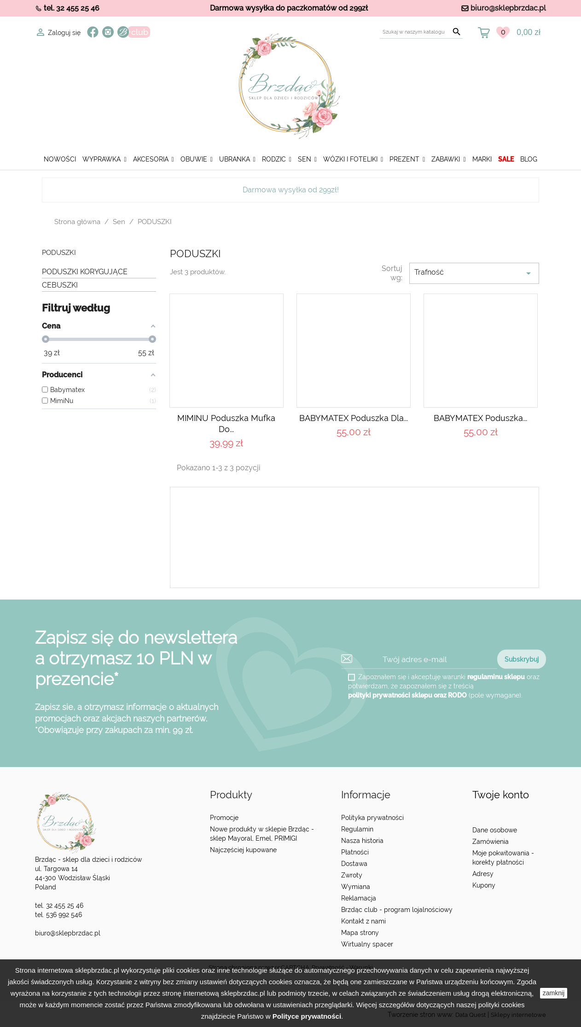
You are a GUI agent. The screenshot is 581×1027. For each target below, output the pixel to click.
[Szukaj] (421, 32)
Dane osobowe (494, 830)
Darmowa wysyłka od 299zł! (291, 189)
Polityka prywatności (372, 817)
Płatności (355, 852)
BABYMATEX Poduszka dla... (353, 418)
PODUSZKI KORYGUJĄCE (85, 271)
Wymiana (355, 886)
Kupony (483, 885)
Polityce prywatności (307, 1016)
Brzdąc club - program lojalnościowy (397, 909)
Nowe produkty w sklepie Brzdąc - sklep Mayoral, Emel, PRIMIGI (262, 833)
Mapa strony (360, 932)
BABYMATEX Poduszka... (480, 418)
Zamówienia (490, 841)
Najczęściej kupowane (243, 850)
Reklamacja (358, 898)
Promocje (224, 817)
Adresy (483, 873)
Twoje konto (500, 795)
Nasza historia (362, 840)
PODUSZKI (59, 253)
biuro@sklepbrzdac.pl (508, 8)
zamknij (553, 993)
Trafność (474, 273)
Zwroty (351, 875)
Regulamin (357, 829)
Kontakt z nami (363, 921)
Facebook (93, 32)
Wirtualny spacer (367, 944)
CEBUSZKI (60, 285)
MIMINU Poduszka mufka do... (226, 423)
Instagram (108, 32)
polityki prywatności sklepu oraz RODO (407, 695)
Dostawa (354, 863)
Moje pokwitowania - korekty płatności (503, 857)
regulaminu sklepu (496, 677)
